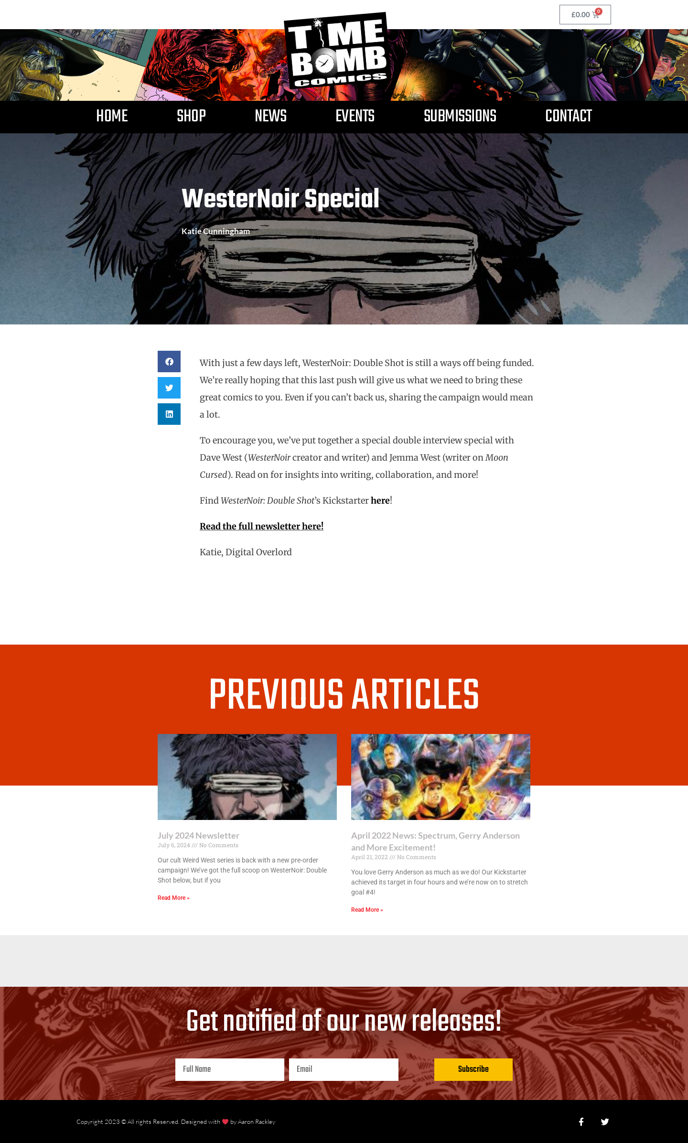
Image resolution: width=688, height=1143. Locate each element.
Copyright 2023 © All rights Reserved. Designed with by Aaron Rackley (175, 1121)
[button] (169, 361)
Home (112, 116)
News (270, 116)
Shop (191, 116)
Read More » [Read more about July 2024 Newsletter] (174, 898)
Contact (568, 116)
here (380, 500)
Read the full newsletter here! (261, 526)
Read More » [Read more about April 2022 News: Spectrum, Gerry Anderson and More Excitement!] (367, 909)
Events (355, 116)
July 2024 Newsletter (198, 835)
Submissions (460, 116)
